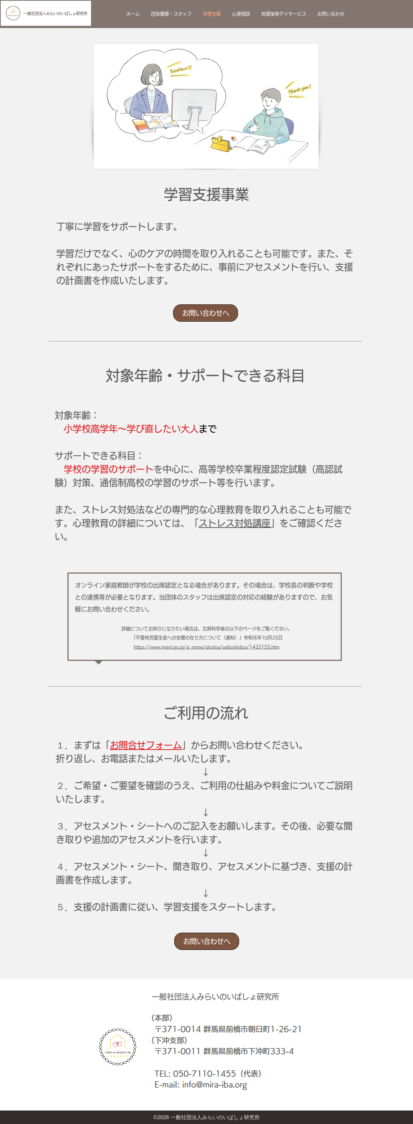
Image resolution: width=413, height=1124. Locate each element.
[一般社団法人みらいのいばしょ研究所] (46, 13)
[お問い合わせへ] (205, 313)
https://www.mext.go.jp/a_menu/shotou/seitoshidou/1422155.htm (207, 646)
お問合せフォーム (146, 745)
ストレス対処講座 (235, 523)
